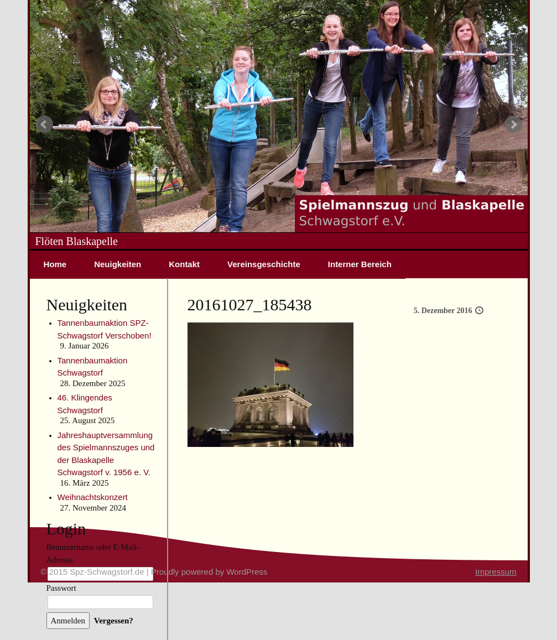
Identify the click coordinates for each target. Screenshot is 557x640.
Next (513, 124)
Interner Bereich (360, 264)
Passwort (61, 588)
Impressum (495, 571)
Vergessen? (113, 620)
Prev (44, 124)
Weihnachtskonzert (93, 497)
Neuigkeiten (117, 264)
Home (55, 264)
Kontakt (184, 264)
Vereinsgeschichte (263, 264)
